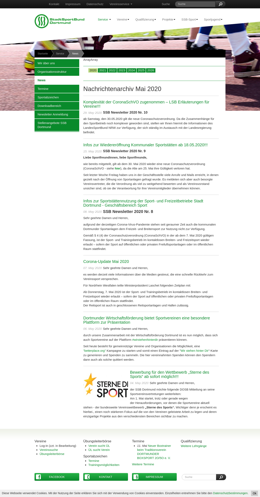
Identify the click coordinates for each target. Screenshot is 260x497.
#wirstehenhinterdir (144, 339)
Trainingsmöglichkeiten (103, 465)
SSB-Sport (188, 19)
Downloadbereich (48, 105)
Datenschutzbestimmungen (230, 493)
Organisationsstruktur (51, 71)
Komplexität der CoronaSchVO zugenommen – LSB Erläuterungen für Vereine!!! (146, 104)
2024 (131, 70)
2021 (102, 70)
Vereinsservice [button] (120, 4)
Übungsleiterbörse (52, 454)
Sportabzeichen (47, 97)
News (40, 80)
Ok (254, 493)
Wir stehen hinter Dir (195, 350)
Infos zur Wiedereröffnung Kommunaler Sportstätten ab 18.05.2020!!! (145, 145)
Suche (166, 4)
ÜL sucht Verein (99, 449)
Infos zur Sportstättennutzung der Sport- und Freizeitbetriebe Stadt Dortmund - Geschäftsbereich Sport (143, 203)
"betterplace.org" (95, 350)
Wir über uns (45, 63)
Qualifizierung (144, 19)
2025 (141, 70)
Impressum (72, 4)
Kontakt (54, 4)
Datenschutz (95, 4)
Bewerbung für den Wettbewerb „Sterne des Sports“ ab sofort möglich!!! (169, 374)
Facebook (50, 476)
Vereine (121, 19)
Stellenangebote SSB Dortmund (51, 125)
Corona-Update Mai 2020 (106, 261)
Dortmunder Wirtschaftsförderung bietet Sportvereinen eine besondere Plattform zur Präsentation (146, 320)
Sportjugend (211, 19)
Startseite (43, 53)
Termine (41, 88)
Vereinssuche (49, 449)
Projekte (167, 19)
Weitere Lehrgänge (194, 446)
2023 (121, 70)
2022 (112, 70)
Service (104, 19)
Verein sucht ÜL (99, 445)
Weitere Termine (143, 464)
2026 (150, 70)
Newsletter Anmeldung (51, 114)
